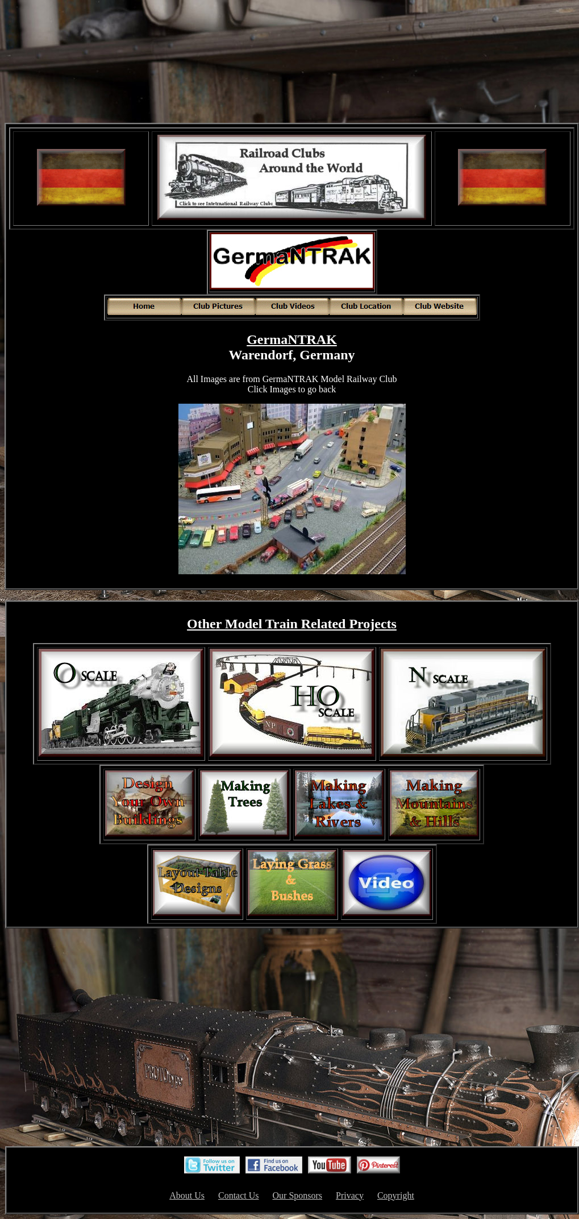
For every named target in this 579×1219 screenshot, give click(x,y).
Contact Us (238, 1195)
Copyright (395, 1195)
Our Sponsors (298, 1195)
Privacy (350, 1195)
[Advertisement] (292, 62)
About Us (187, 1195)
